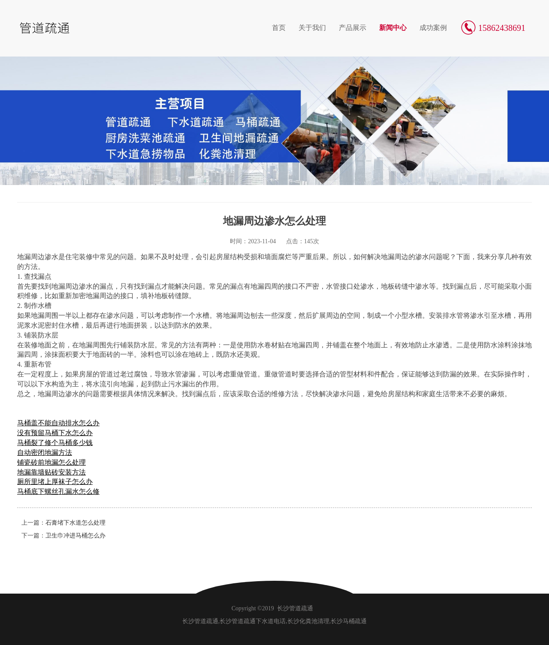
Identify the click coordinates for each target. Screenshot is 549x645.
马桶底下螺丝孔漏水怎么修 (58, 491)
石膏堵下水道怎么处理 (75, 523)
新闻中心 (393, 27)
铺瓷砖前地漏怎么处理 (51, 462)
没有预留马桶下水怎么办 (55, 432)
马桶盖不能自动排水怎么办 (58, 423)
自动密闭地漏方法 (44, 452)
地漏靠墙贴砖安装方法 (51, 472)
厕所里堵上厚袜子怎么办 (55, 481)
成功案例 (433, 27)
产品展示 (352, 27)
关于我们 (312, 27)
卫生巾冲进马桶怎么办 (75, 535)
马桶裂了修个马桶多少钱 (55, 442)
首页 (279, 27)
